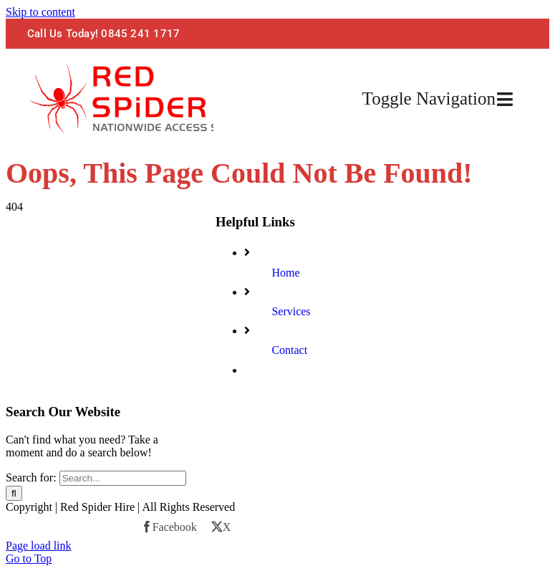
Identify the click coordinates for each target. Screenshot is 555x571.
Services (290, 311)
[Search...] (122, 478)
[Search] (14, 493)
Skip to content (40, 12)
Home (285, 273)
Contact (289, 350)
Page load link (39, 545)
